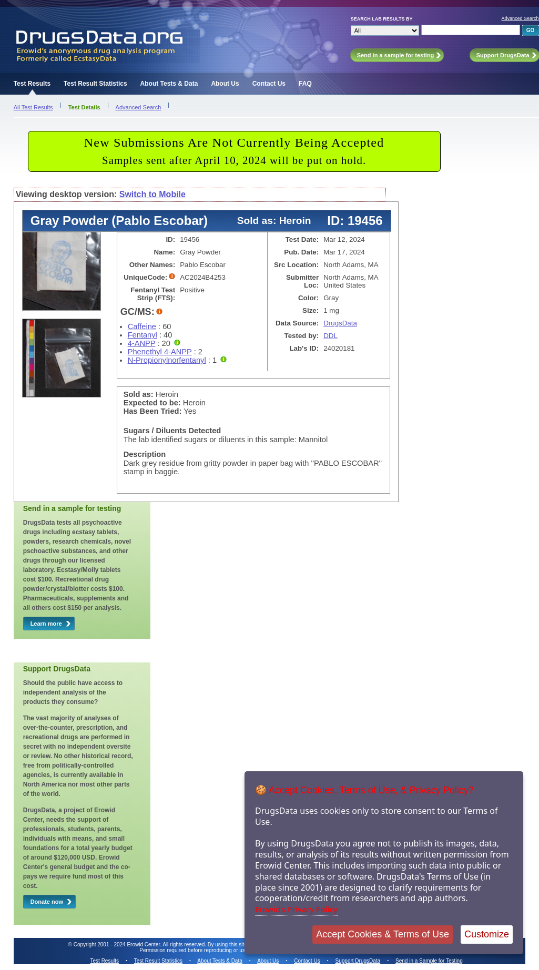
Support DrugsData (358, 961)
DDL (330, 336)
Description (145, 454)
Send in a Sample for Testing (429, 961)
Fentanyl (142, 335)
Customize (486, 934)
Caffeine (142, 326)
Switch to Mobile (152, 194)
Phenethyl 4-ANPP (160, 352)
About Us (225, 83)
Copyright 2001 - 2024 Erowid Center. (117, 944)
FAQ (305, 83)
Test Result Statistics (95, 83)
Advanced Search (520, 18)
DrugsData (340, 323)
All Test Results (33, 107)
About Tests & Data (169, 83)
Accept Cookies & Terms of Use (382, 934)
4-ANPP (142, 343)
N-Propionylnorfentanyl (167, 360)
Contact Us (269, 83)
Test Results (32, 83)
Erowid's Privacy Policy (296, 909)
